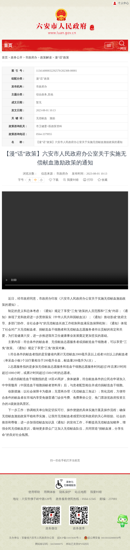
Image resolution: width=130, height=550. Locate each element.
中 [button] (35, 180)
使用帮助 (34, 491)
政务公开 (16, 57)
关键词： (18, 118)
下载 (56, 179)
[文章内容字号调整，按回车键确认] (31, 180)
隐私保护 (65, 491)
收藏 (104, 179)
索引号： (18, 70)
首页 (8, 45)
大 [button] (29, 180)
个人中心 (123, 3)
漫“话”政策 (62, 57)
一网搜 (121, 48)
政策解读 (46, 57)
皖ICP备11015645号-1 (69, 537)
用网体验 (49, 491)
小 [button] (41, 180)
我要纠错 (73, 179)
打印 (90, 179)
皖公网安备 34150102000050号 (102, 537)
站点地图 (80, 491)
